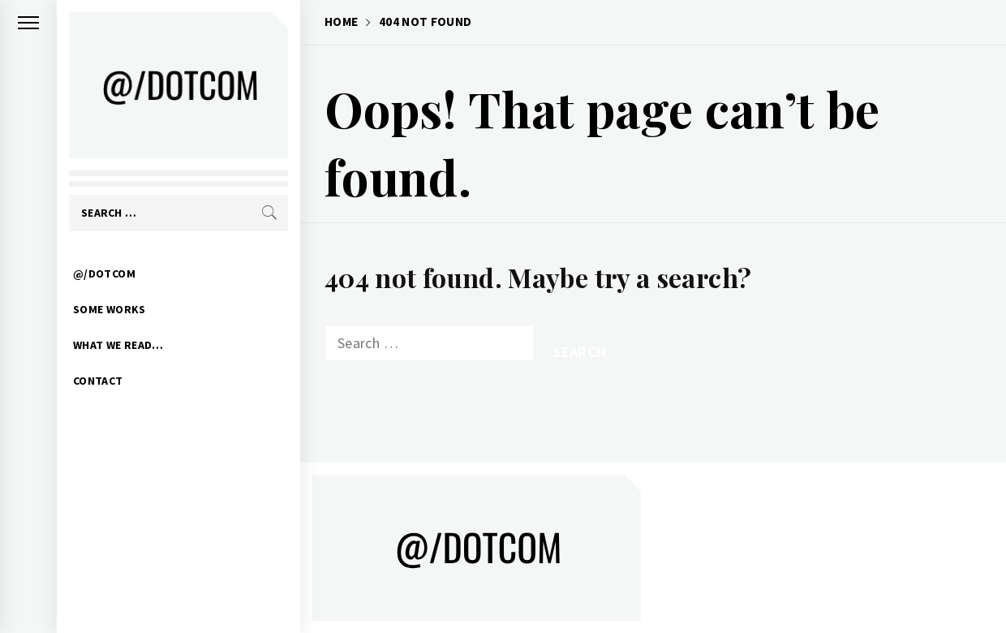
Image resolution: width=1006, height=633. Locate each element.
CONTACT (98, 380)
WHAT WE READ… (118, 345)
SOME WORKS (109, 309)
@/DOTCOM (104, 273)
